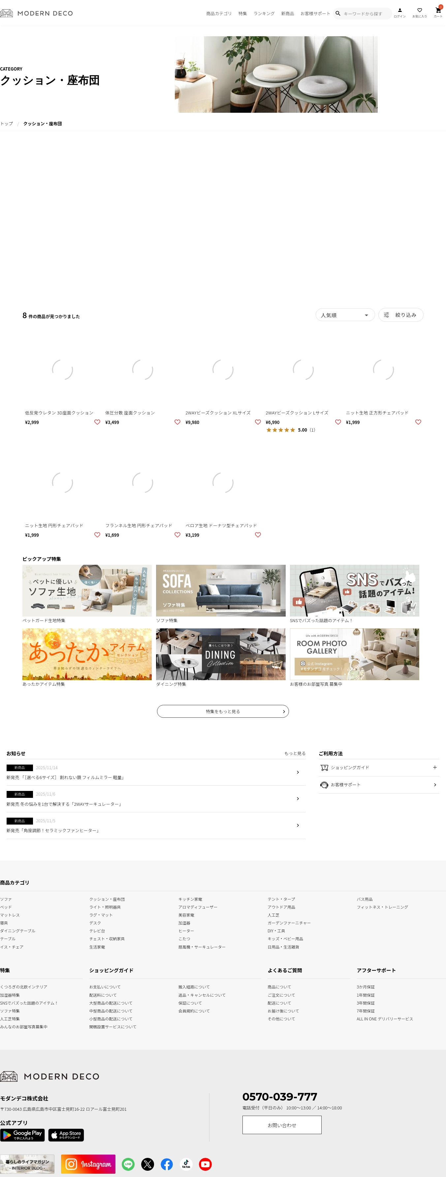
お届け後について (276, 1010)
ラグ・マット (101, 914)
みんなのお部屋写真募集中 (8, 1026)
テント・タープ (281, 898)
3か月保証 (366, 986)
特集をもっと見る (223, 711)
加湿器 (184, 922)
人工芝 (273, 914)
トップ (6, 123)
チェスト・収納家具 (107, 938)
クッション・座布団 (107, 898)
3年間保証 (366, 1002)
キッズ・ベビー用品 (285, 938)
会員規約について (194, 1010)
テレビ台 (97, 930)
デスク (95, 922)
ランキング (264, 13)
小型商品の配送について (107, 1018)
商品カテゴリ (219, 13)
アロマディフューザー (198, 906)
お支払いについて (105, 986)
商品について (276, 986)
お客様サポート (316, 13)
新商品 (287, 13)
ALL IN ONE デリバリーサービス (366, 1018)
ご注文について (276, 994)
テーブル (8, 938)
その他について (276, 1018)
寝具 (4, 922)
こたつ (184, 938)
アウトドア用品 (281, 906)
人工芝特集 (8, 1018)
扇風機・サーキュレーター (202, 946)
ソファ (6, 898)
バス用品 (365, 898)
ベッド (6, 906)
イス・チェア (12, 946)
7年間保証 (366, 1010)
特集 (243, 13)
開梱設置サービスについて (107, 1026)
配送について (276, 1002)
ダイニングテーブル (17, 930)
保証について (190, 1002)
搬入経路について (194, 986)
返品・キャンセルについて (196, 994)
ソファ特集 (8, 1010)
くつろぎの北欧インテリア (8, 986)
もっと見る (295, 753)
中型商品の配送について (107, 1010)
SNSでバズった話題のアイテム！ (8, 1002)
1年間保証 (366, 994)
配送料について (103, 994)
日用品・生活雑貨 (283, 946)
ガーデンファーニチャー (289, 922)
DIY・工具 (276, 930)
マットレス (10, 914)
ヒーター (186, 930)
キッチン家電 (190, 898)
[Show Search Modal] (338, 13)
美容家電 (186, 914)
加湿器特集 (8, 994)
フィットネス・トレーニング (382, 906)
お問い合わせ (282, 1125)
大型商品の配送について (107, 1002)
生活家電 (97, 946)
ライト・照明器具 (105, 906)
